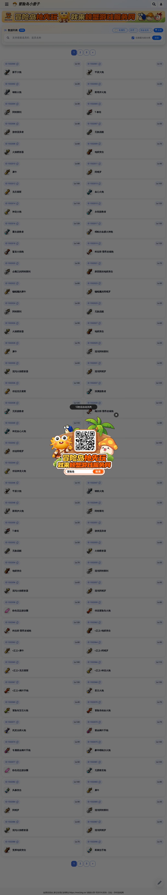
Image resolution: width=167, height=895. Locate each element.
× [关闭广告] (116, 415)
